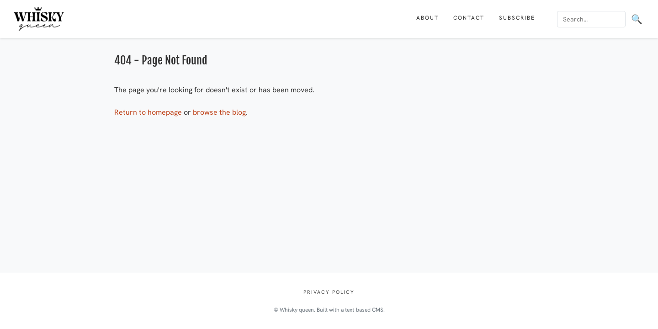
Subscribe (517, 17)
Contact (468, 17)
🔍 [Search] (636, 19)
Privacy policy (329, 292)
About (427, 17)
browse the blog (219, 112)
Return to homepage (148, 112)
